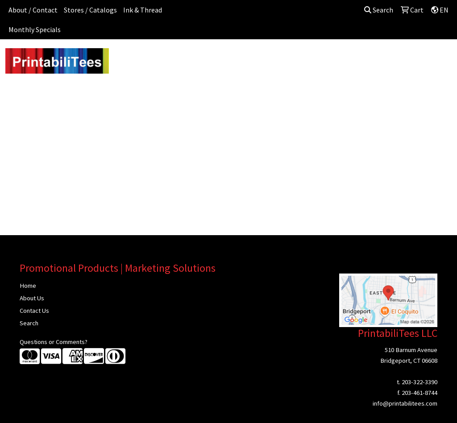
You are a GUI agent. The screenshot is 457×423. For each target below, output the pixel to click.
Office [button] (369, 59)
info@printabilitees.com (405, 403)
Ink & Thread (142, 9)
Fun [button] (265, 59)
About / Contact (33, 9)
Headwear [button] (299, 59)
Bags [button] (196, 59)
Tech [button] (397, 59)
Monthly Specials (34, 29)
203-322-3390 (419, 382)
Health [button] (337, 59)
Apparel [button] (128, 59)
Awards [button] (164, 59)
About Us (32, 298)
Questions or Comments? (53, 342)
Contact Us (34, 311)
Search (378, 9)
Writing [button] (428, 59)
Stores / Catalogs (90, 9)
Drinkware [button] (231, 59)
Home (28, 286)
